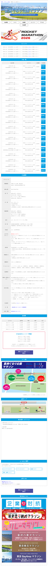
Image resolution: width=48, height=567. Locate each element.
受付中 (43, 170)
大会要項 (6, 22)
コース (15, 22)
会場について (33, 468)
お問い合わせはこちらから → (8, 482)
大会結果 (24, 25)
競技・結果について (7, 472)
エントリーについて (7, 468)
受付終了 (43, 66)
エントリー (33, 22)
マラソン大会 (7, 1)
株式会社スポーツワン (16, 311)
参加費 (24, 22)
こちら (29, 47)
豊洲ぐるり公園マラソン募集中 (24, 352)
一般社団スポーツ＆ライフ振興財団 (18, 307)
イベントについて (20, 468)
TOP (2, 1)
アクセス (42, 22)
